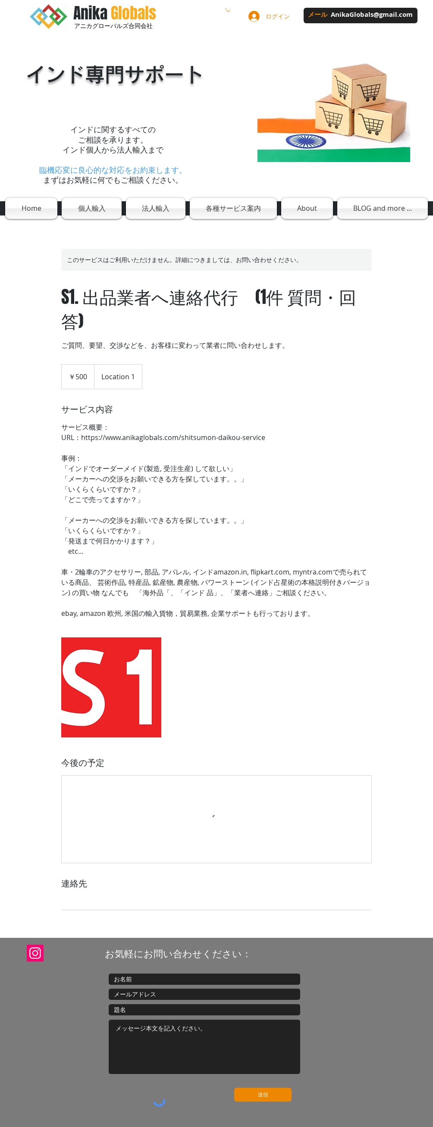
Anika (114, 13)
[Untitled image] (111, 687)
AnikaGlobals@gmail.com (372, 14)
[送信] (263, 1095)
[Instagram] (35, 953)
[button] (227, 10)
